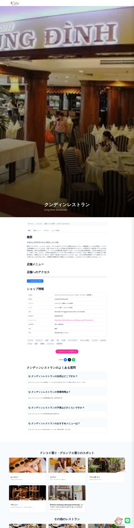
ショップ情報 (55, 230)
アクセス (46, 230)
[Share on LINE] (73, 359)
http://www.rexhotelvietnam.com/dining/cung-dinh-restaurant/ (74, 320)
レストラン (39, 224)
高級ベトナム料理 (49, 224)
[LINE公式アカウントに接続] (122, 520)
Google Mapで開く (35, 281)
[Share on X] (69, 359)
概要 (29, 230)
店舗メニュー (37, 230)
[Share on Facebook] (65, 359)
